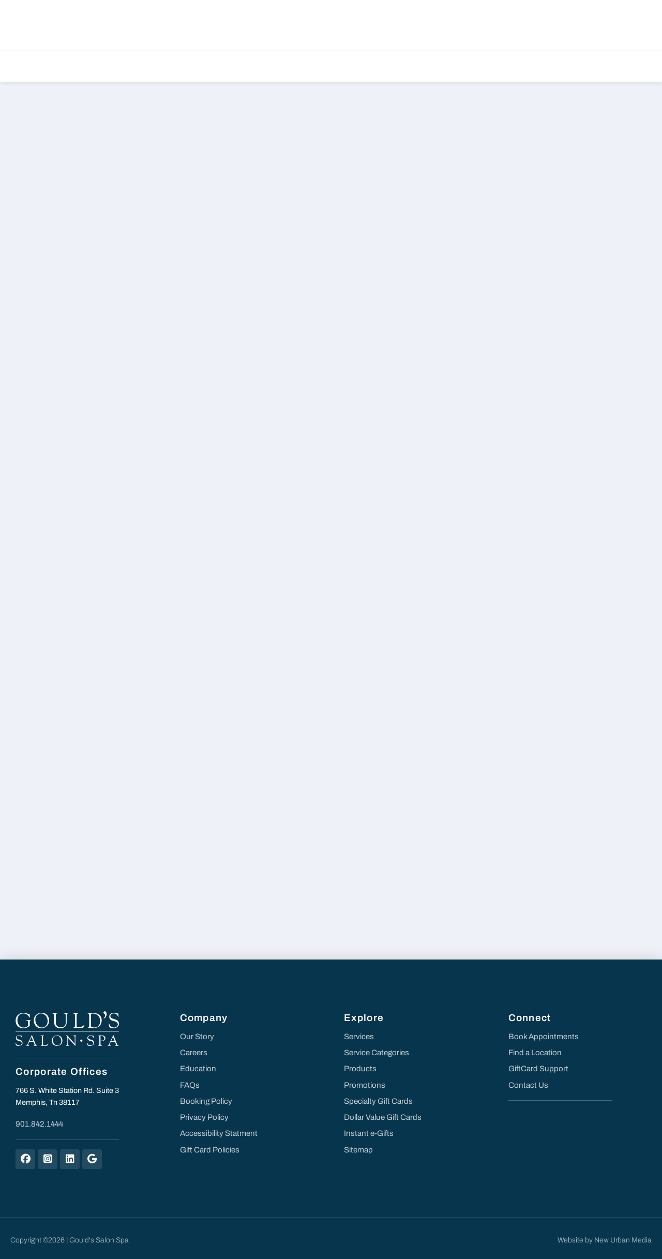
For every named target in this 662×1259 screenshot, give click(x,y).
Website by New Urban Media (605, 1236)
